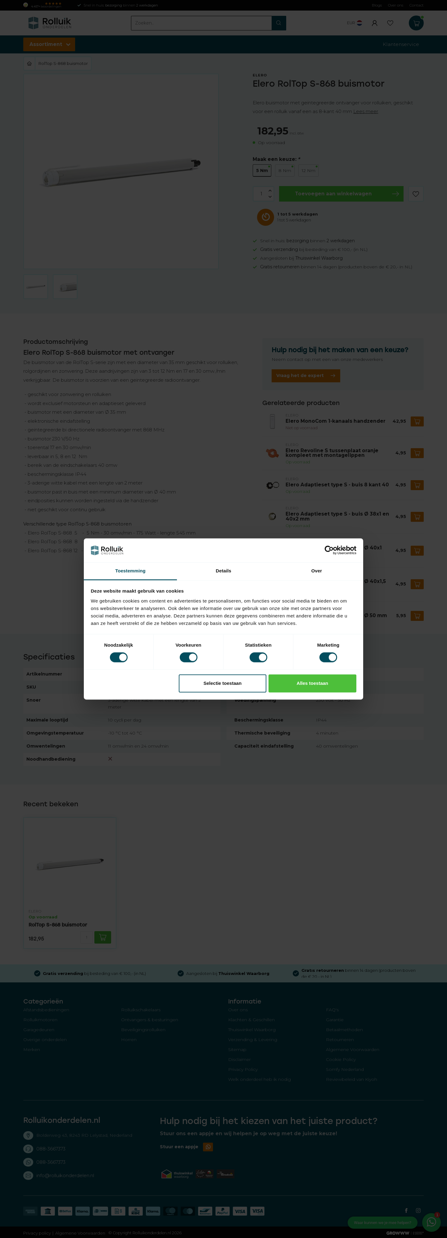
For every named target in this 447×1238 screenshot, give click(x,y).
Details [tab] (223, 570)
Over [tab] (316, 570)
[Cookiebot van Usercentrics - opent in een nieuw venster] (329, 550)
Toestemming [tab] (130, 570)
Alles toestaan (312, 683)
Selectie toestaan (223, 683)
